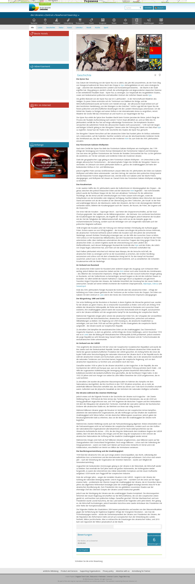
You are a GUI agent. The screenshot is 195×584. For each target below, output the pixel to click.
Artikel (161, 21)
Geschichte (50, 27)
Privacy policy (108, 571)
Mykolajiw (147, 283)
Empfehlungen (149, 21)
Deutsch (160, 8)
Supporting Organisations (90, 571)
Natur (61, 27)
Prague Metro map (124, 576)
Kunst (69, 27)
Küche (97, 27)
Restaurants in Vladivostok (98, 576)
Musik (88, 27)
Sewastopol (81, 286)
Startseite (34, 21)
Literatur (79, 27)
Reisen (114, 21)
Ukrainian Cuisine (112, 576)
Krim (127, 138)
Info (136, 21)
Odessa (155, 283)
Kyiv (122, 85)
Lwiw (102, 295)
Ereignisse (102, 21)
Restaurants (80, 21)
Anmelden (148, 8)
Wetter (125, 21)
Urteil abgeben (83, 550)
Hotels (91, 21)
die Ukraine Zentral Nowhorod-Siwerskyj (55, 15)
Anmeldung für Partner (141, 571)
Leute (40, 27)
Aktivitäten (56, 21)
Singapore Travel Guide (82, 576)
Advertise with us (123, 571)
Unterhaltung (68, 21)
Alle (32, 27)
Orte (45, 21)
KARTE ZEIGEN (45, 4)
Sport (106, 27)
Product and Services (69, 571)
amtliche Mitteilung (50, 571)
